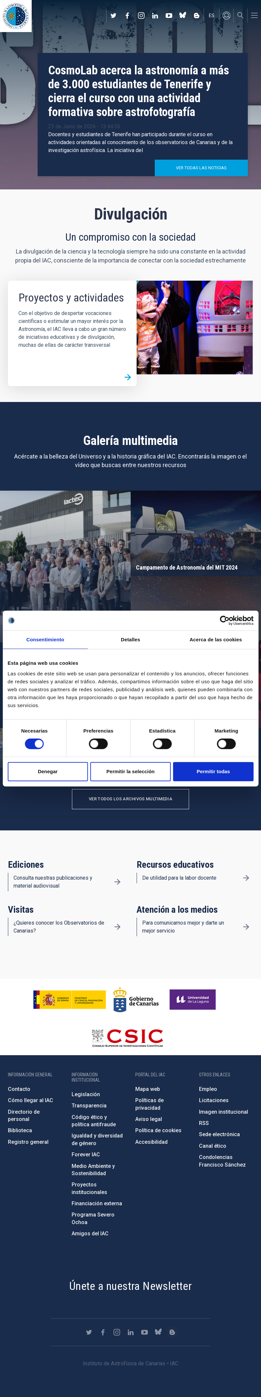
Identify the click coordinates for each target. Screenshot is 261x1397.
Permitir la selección (131, 771)
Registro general (28, 1142)
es (211, 15)
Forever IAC (86, 1154)
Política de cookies (158, 1130)
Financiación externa (97, 1203)
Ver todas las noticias (201, 167)
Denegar (48, 771)
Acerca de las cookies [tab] (215, 639)
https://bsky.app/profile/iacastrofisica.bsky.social (183, 15)
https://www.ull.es (193, 999)
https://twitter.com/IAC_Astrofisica (113, 15)
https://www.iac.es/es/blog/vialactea (197, 15)
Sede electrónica (219, 1134)
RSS (204, 1123)
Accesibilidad (151, 1142)
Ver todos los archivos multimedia (130, 798)
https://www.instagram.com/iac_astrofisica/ (141, 15)
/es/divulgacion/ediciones (117, 882)
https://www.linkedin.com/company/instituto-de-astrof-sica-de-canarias (155, 15)
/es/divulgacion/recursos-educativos (246, 878)
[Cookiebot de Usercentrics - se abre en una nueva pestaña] (224, 620)
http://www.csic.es (127, 1038)
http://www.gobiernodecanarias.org (136, 999)
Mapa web (147, 1089)
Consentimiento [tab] (45, 639)
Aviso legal (148, 1119)
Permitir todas (213, 771)
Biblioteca (20, 1130)
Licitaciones (214, 1100)
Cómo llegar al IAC (30, 1100)
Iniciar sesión (226, 15)
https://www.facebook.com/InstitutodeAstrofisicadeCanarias (127, 15)
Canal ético (212, 1146)
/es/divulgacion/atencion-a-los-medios (246, 927)
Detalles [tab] (130, 639)
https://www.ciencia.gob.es (69, 999)
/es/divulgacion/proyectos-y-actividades (128, 377)
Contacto (19, 1089)
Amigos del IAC (90, 1233)
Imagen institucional (223, 1112)
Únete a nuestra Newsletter (130, 1286)
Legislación (86, 1094)
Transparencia (89, 1105)
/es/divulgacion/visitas (117, 927)
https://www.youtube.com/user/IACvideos (169, 15)
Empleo (208, 1089)
